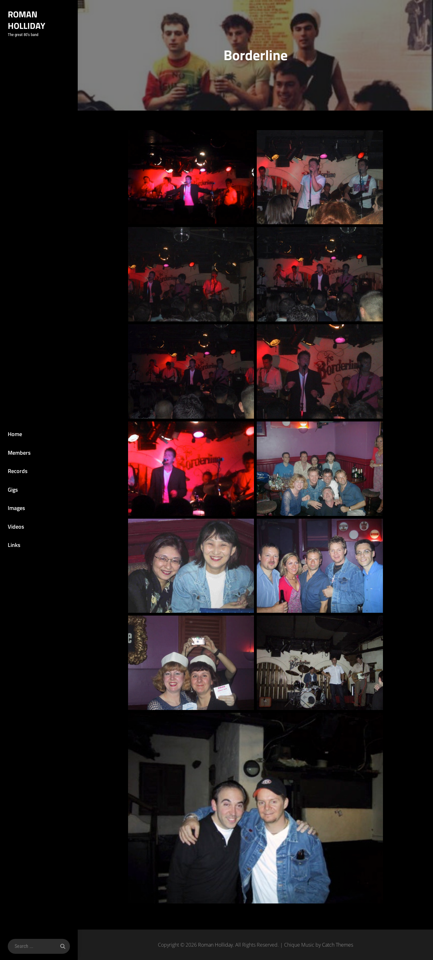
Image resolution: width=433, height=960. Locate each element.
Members (19, 452)
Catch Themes (337, 944)
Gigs (13, 489)
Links (14, 545)
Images (16, 508)
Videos (16, 526)
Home (15, 434)
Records (17, 471)
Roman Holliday (26, 19)
